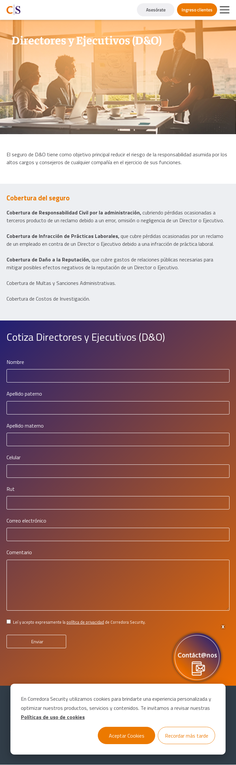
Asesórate (156, 9)
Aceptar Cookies (126, 736)
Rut (11, 489)
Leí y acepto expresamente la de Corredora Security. (79, 622)
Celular (14, 457)
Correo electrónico (26, 521)
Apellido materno (25, 426)
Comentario (19, 552)
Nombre (15, 362)
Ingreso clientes (197, 9)
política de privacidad (85, 622)
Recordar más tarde (186, 736)
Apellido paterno (24, 394)
